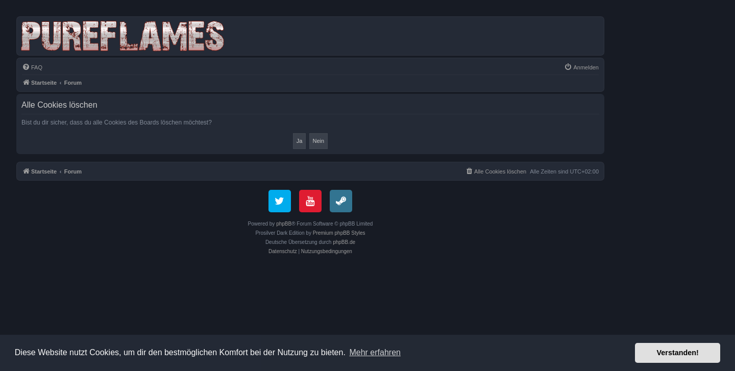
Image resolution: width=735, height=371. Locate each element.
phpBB (283, 224)
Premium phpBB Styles (339, 233)
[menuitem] (32, 67)
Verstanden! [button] (678, 353)
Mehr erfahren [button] (375, 352)
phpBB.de (344, 242)
